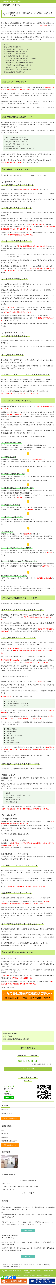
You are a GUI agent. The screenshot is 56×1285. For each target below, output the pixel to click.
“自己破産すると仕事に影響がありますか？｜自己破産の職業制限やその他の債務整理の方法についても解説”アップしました (28, 1208)
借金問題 (5, 1110)
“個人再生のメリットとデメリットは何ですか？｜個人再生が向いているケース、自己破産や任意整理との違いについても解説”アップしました (28, 1223)
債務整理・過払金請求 (9, 1141)
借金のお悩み (6, 1264)
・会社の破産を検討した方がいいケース (15, 49)
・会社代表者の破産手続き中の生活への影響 (18, 63)
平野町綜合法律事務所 (10, 5)
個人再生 (5, 1137)
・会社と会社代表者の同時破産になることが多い (19, 58)
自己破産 (5, 1130)
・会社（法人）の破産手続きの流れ (14, 54)
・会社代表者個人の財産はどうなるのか (16, 61)
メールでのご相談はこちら (28, 1069)
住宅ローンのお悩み (29, 1264)
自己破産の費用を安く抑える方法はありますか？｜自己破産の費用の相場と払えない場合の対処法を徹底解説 (28, 1249)
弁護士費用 (6, 1266)
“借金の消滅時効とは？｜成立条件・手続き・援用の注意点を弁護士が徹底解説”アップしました (27, 1216)
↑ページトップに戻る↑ (9, 987)
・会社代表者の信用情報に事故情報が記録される (19, 70)
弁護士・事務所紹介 (43, 1264)
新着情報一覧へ (28, 1230)
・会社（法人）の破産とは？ (12, 47)
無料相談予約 (14, 1266)
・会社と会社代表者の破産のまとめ (14, 72)
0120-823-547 (30, 1061)
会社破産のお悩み (17, 1264)
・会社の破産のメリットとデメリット (15, 51)
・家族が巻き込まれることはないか (15, 67)
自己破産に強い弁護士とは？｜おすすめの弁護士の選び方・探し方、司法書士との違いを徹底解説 (28, 1243)
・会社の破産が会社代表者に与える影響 (15, 56)
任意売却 (5, 1134)
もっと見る (28, 1256)
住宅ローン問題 (7, 1113)
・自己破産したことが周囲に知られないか (17, 65)
